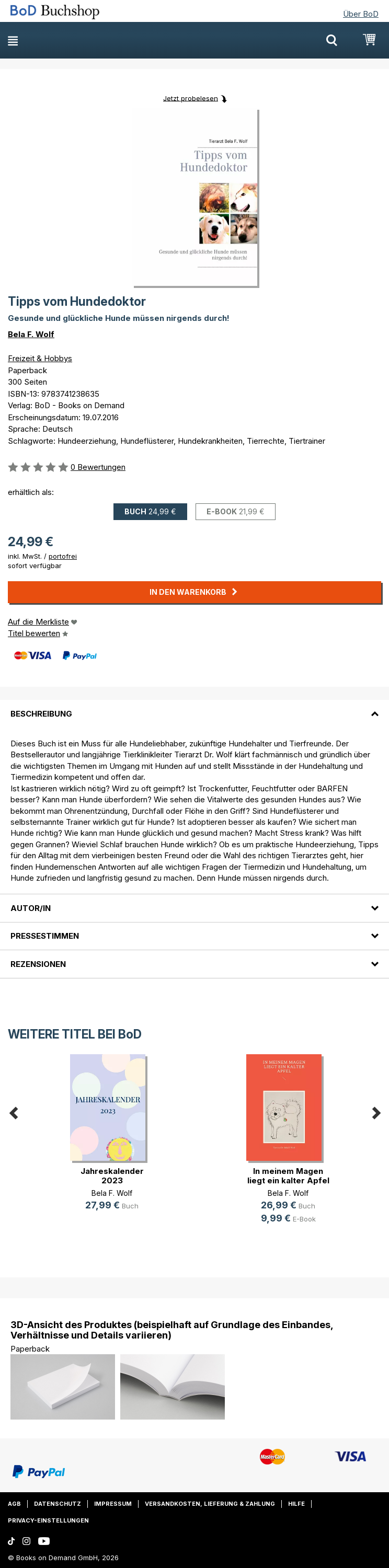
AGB (14, 1503)
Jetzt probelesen (190, 98)
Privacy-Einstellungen (48, 1520)
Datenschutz (57, 1503)
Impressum (113, 1503)
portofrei (63, 556)
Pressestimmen (44, 936)
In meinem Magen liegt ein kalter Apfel (288, 1175)
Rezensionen (38, 964)
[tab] (194, 707)
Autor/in (30, 908)
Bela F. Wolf (31, 334)
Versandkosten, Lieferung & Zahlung (210, 1503)
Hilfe (296, 1503)
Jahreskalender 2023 (112, 1175)
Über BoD (361, 14)
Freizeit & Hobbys (40, 358)
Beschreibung (41, 714)
